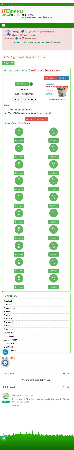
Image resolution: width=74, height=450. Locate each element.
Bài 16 (53, 245)
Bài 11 (19, 213)
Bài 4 (53, 148)
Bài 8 (53, 180)
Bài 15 (19, 245)
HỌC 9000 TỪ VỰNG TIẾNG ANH (37, 17)
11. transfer (9, 336)
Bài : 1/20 (8, 63)
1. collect (8, 301)
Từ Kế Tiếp (63, 78)
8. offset (7, 326)
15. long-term (10, 350)
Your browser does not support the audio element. (24, 99)
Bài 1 (19, 131)
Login (66, 373)
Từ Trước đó (50, 78)
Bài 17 (19, 262)
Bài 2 (53, 131)
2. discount (9, 305)
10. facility (8, 333)
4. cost (7, 312)
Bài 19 (19, 278)
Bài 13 (19, 229)
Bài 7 (19, 180)
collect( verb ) (22, 84)
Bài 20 (53, 278)
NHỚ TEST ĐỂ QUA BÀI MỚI (45, 71)
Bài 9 (19, 196)
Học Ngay (19, 140)
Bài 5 (19, 164)
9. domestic (9, 329)
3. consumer (9, 308)
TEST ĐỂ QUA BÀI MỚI (36, 119)
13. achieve (9, 343)
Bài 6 (53, 164)
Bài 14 (53, 229)
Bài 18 (53, 262)
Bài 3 (19, 148)
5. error (7, 315)
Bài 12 (53, 213)
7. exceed (8, 322)
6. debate (8, 319)
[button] (6, 25)
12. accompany (10, 340)
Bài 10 (53, 196)
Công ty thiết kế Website (19, 5)
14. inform (8, 347)
